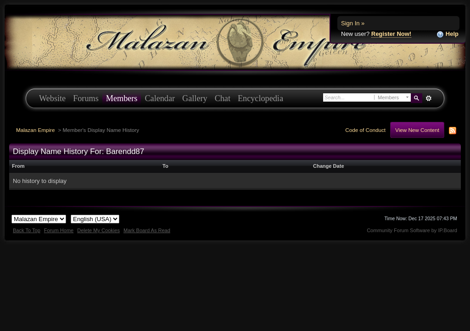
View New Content (417, 130)
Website (52, 98)
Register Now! (391, 33)
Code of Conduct (365, 130)
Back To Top (26, 230)
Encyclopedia (260, 98)
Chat (222, 98)
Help (447, 34)
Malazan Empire (35, 130)
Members (122, 98)
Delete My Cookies (98, 230)
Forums (86, 98)
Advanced (428, 98)
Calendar (160, 98)
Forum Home (58, 230)
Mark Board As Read (146, 230)
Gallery (194, 98)
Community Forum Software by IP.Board (412, 230)
